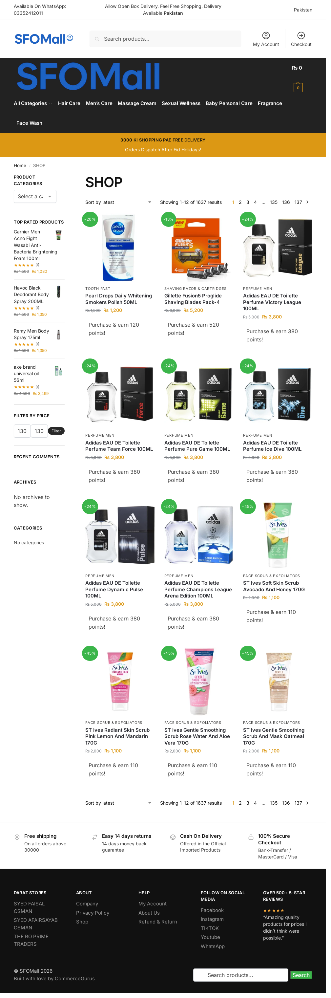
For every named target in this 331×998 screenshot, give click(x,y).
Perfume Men (257, 288)
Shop (82, 922)
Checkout (301, 39)
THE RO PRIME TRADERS (31, 940)
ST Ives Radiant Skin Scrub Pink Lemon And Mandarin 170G (117, 736)
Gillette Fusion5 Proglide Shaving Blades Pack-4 (193, 299)
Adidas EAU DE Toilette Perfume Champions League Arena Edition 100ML (198, 589)
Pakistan (303, 9)
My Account (266, 39)
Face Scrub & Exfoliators (271, 576)
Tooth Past (97, 288)
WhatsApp (213, 946)
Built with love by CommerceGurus (54, 978)
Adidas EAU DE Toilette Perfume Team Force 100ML (119, 446)
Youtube (210, 937)
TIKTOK (210, 928)
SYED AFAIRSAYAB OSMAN (36, 924)
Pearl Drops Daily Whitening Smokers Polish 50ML (118, 299)
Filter (56, 430)
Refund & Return (157, 922)
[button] (302, 78)
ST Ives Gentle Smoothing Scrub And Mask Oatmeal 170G (273, 736)
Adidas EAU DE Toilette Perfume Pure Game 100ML (197, 446)
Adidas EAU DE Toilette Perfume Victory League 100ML (272, 302)
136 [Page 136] (286, 202)
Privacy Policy (92, 913)
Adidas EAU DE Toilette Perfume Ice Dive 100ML (272, 446)
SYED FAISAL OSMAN (29, 907)
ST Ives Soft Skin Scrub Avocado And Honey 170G (274, 586)
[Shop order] (118, 202)
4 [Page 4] (255, 202)
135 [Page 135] (274, 202)
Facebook (212, 910)
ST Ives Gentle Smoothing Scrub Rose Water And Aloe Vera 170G (197, 736)
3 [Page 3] (247, 202)
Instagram (212, 919)
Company (87, 903)
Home (20, 165)
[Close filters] (67, 178)
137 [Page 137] (298, 202)
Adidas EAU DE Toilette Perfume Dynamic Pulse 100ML (114, 589)
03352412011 (28, 13)
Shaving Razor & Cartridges (195, 288)
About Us (149, 913)
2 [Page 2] (240, 202)
